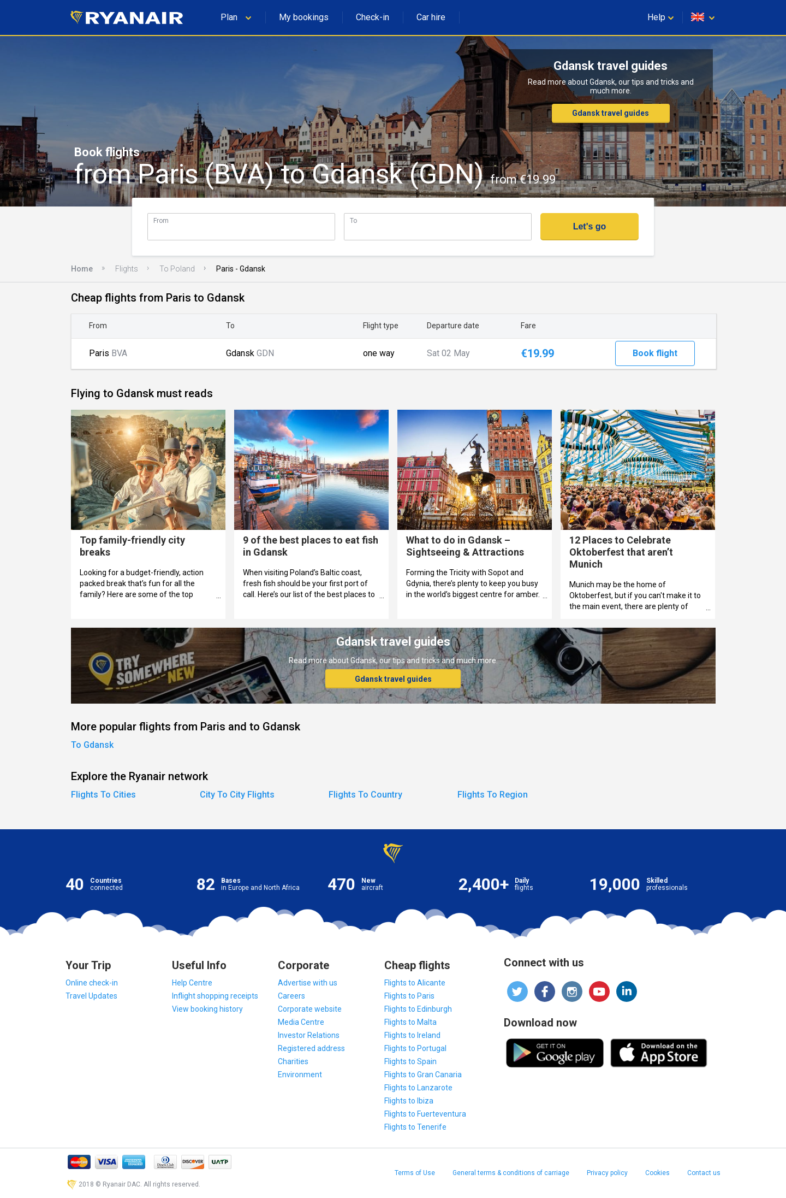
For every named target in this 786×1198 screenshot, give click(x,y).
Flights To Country (365, 794)
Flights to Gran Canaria (423, 1074)
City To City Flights (237, 794)
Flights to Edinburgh (418, 1009)
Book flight (655, 353)
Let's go (589, 226)
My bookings (304, 17)
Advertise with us (307, 982)
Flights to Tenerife (415, 1127)
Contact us (703, 1173)
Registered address (311, 1048)
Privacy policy (607, 1173)
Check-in (372, 17)
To (353, 220)
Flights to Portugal (415, 1048)
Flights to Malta (410, 1022)
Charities (293, 1061)
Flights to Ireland (412, 1035)
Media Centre (301, 1022)
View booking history (207, 1009)
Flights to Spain (410, 1061)
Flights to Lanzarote (418, 1087)
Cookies (657, 1173)
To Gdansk (92, 745)
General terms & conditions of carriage (510, 1173)
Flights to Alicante (414, 982)
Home (82, 268)
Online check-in (92, 982)
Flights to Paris (409, 996)
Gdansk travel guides (610, 113)
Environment (300, 1074)
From (161, 220)
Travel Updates (91, 996)
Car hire (430, 17)
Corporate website (310, 1009)
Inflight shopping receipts (215, 996)
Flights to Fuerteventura (425, 1114)
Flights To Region (492, 794)
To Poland (177, 268)
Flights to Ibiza (408, 1100)
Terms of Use (415, 1173)
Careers (291, 996)
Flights (126, 268)
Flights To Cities (103, 794)
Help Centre (192, 982)
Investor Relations (309, 1035)
